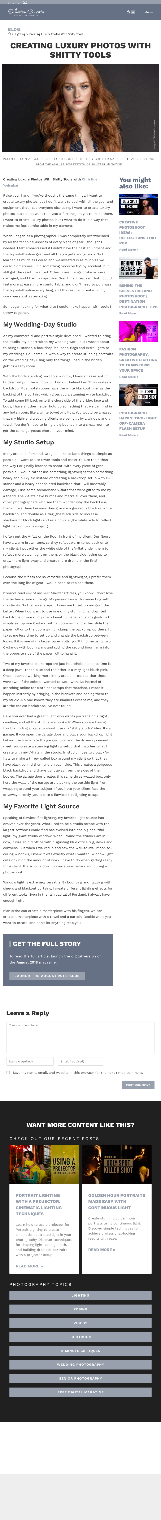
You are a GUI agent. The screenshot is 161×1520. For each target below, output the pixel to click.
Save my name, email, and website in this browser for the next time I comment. (78, 1073)
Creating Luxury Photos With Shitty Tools (56, 34)
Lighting (99, 159)
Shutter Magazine (125, 159)
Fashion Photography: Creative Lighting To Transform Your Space (138, 360)
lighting (35, 164)
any (29, 593)
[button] (80, 1337)
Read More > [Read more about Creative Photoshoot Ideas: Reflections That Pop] (129, 250)
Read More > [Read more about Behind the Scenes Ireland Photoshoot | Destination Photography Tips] (129, 314)
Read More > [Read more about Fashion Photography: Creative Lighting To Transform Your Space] (129, 377)
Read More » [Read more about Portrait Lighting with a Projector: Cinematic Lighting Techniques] (29, 1266)
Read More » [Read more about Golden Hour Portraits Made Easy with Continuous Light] (101, 1256)
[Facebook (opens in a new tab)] (9, 2)
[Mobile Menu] (144, 12)
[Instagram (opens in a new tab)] (13, 2)
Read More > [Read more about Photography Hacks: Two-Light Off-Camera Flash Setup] (129, 435)
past (46, 593)
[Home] (9, 34)
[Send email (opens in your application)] (25, 2)
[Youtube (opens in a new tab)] (18, 2)
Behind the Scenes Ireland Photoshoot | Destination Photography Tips (138, 296)
